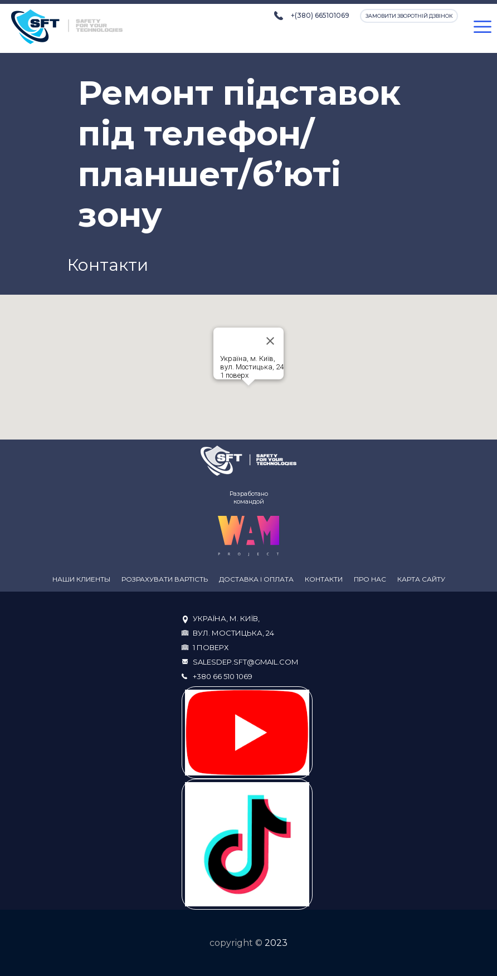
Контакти (324, 579)
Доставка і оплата (256, 579)
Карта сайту (421, 579)
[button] (248, 395)
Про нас (370, 579)
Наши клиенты (81, 579)
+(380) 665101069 (320, 15)
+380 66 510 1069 (222, 676)
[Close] (270, 341)
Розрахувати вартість (164, 579)
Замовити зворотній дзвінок (409, 16)
